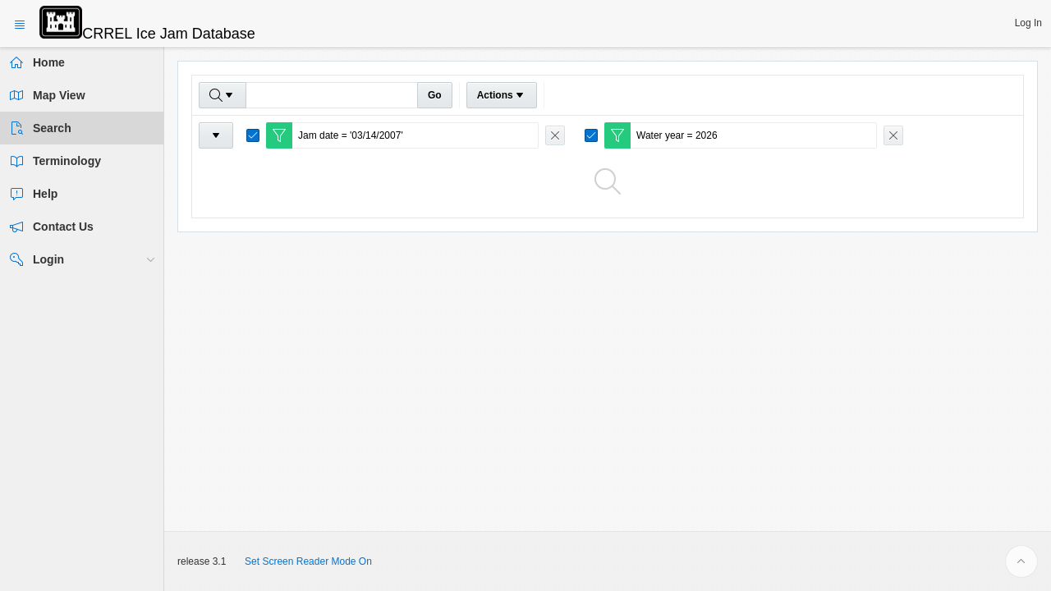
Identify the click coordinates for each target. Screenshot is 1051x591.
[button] (1028, 23)
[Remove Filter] (555, 135)
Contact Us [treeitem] (63, 226)
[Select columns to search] (222, 95)
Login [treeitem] (48, 259)
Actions (501, 95)
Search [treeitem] (52, 128)
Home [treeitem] (49, 62)
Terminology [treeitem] (67, 160)
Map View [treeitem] (59, 95)
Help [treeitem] (45, 193)
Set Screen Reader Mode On (308, 561)
